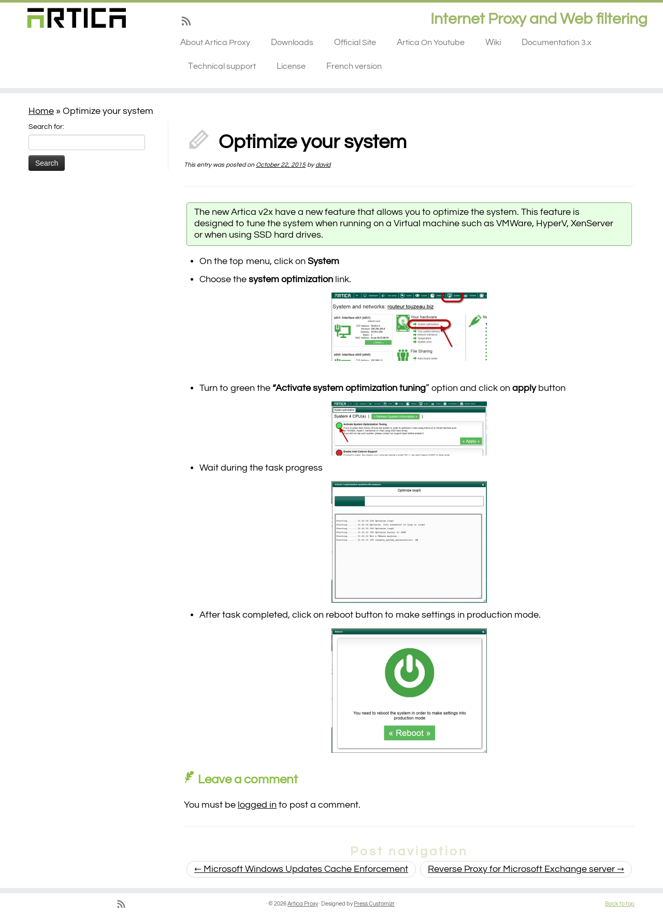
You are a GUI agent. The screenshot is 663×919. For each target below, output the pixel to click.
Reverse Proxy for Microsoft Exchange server (526, 869)
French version (354, 66)
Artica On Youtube (431, 42)
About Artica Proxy (215, 42)
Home (41, 111)
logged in (257, 805)
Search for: (46, 126)
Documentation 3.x (557, 42)
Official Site (355, 42)
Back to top (620, 904)
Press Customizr (374, 904)
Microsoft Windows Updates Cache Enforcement (301, 869)
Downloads (292, 42)
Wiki (493, 42)
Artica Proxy (302, 904)
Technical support (222, 66)
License (291, 66)
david (322, 165)
